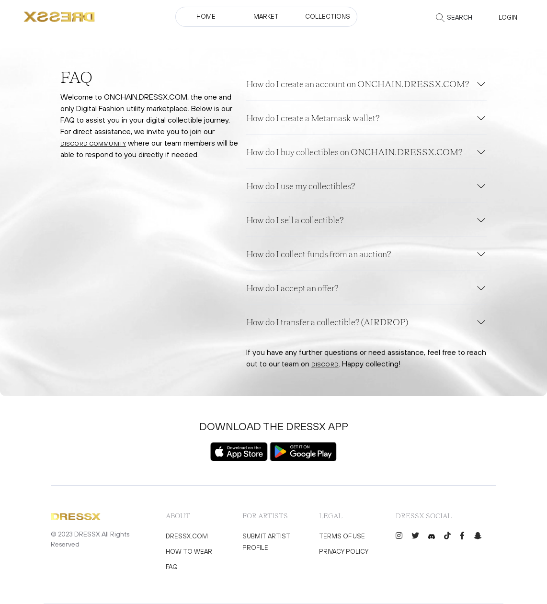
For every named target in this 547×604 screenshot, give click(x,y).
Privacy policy (343, 551)
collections (327, 16)
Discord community (93, 143)
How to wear (189, 551)
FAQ (172, 566)
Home (206, 16)
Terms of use (342, 536)
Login (508, 17)
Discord (325, 364)
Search (459, 17)
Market (266, 16)
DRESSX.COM (187, 536)
